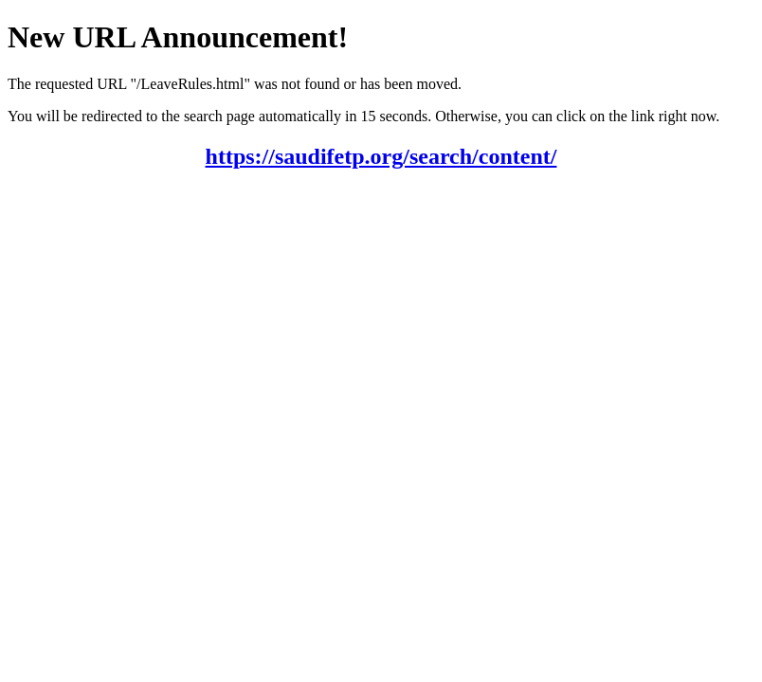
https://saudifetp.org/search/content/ (381, 156)
